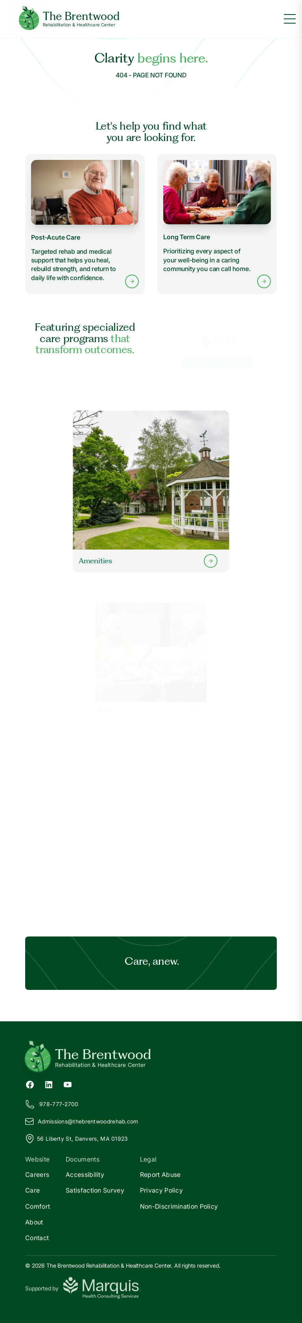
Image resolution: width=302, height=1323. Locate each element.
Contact (37, 1238)
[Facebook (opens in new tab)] (30, 1084)
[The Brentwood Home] (69, 19)
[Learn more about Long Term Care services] (217, 224)
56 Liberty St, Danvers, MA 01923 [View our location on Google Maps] (76, 1138)
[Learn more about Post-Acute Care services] (85, 224)
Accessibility (85, 1174)
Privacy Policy (161, 1190)
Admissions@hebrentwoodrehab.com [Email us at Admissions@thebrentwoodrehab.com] (81, 1121)
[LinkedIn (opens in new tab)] (48, 1084)
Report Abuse (160, 1174)
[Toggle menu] (290, 19)
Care (32, 1190)
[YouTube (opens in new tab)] (67, 1084)
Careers (37, 1174)
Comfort (37, 1206)
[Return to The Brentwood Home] (151, 1057)
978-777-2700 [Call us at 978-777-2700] (52, 1104)
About (34, 1222)
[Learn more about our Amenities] (151, 491)
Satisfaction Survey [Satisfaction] (95, 1190)
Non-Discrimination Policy (179, 1206)
